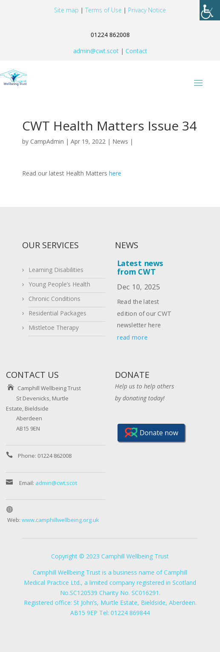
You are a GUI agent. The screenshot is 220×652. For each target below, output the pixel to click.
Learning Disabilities (56, 270)
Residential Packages (57, 313)
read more (132, 337)
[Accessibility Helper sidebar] (210, 10)
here (115, 173)
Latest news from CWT (140, 267)
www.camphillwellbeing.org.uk (60, 520)
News (120, 141)
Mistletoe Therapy (54, 327)
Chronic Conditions (54, 299)
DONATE (132, 374)
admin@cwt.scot (96, 51)
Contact (135, 51)
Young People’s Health (59, 284)
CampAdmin (47, 141)
